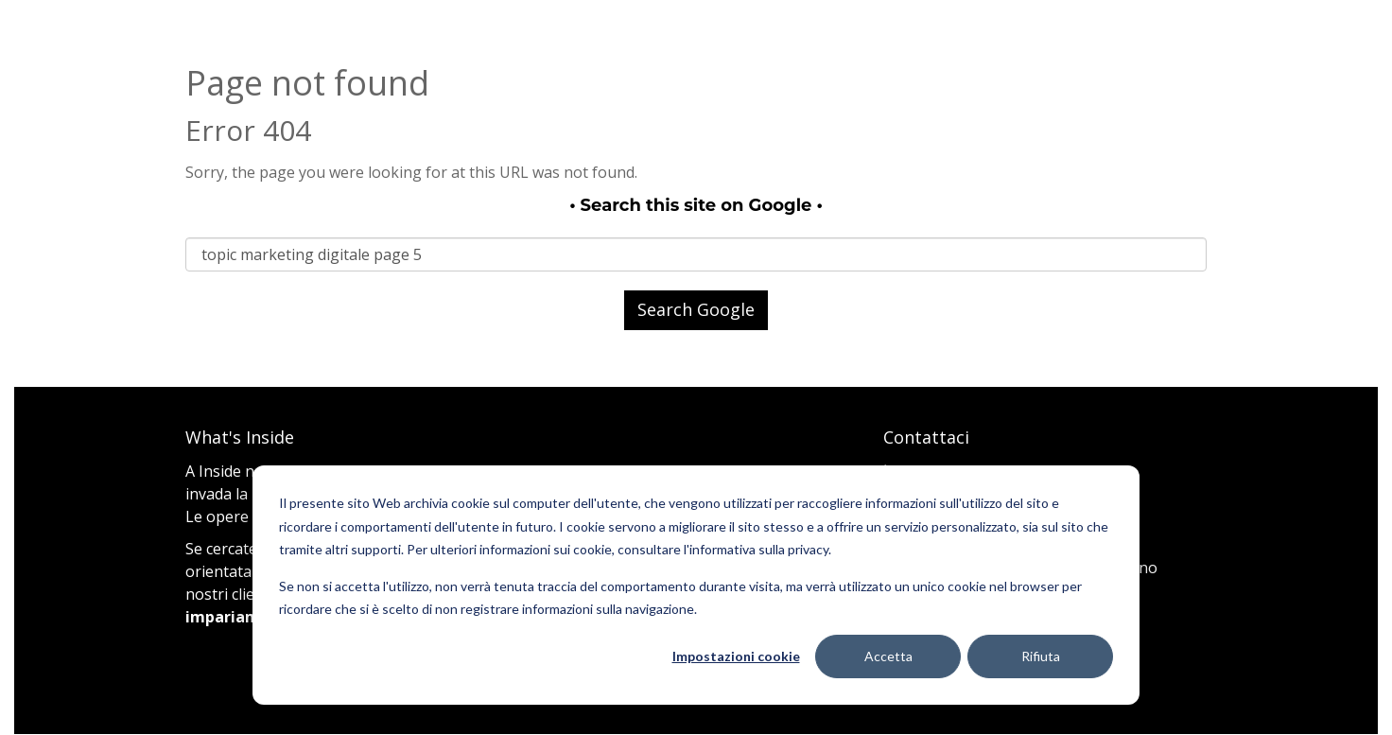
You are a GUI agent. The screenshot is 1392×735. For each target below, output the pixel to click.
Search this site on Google (696, 205)
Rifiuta (1040, 656)
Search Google (696, 309)
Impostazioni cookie (736, 656)
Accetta (888, 656)
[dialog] (696, 585)
